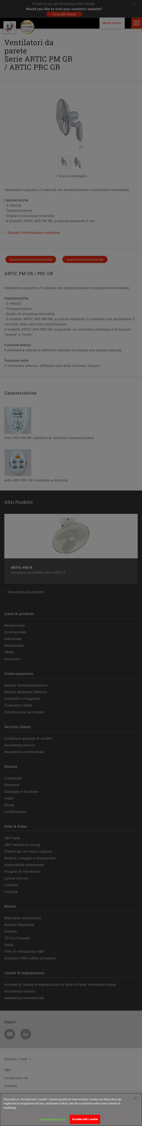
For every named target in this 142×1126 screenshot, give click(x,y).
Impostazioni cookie (52, 1119)
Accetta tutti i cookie (85, 1119)
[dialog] (71, 1109)
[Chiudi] (135, 1098)
